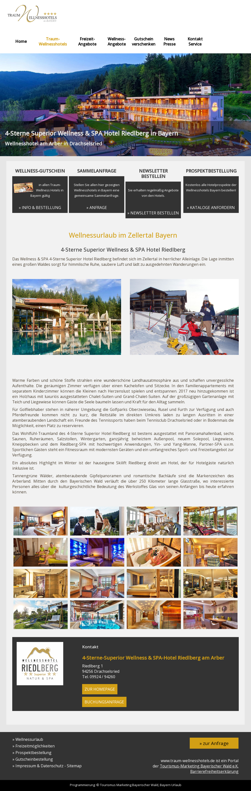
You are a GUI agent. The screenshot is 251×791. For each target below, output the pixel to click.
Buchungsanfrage (104, 702)
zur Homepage (100, 689)
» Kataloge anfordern (211, 207)
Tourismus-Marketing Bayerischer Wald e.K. (199, 766)
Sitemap (74, 765)
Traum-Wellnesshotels (53, 41)
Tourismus (108, 785)
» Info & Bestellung (40, 207)
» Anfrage (97, 207)
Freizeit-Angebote (87, 41)
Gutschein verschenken (143, 41)
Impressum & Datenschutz (39, 765)
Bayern (165, 785)
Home (21, 41)
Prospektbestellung (33, 752)
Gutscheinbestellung (34, 759)
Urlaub (176, 785)
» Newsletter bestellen (153, 213)
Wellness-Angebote (117, 41)
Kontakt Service (195, 41)
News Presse (169, 41)
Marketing (123, 785)
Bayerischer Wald (145, 785)
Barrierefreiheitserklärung (214, 771)
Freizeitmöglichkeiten (35, 746)
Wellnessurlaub (29, 739)
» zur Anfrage (214, 743)
